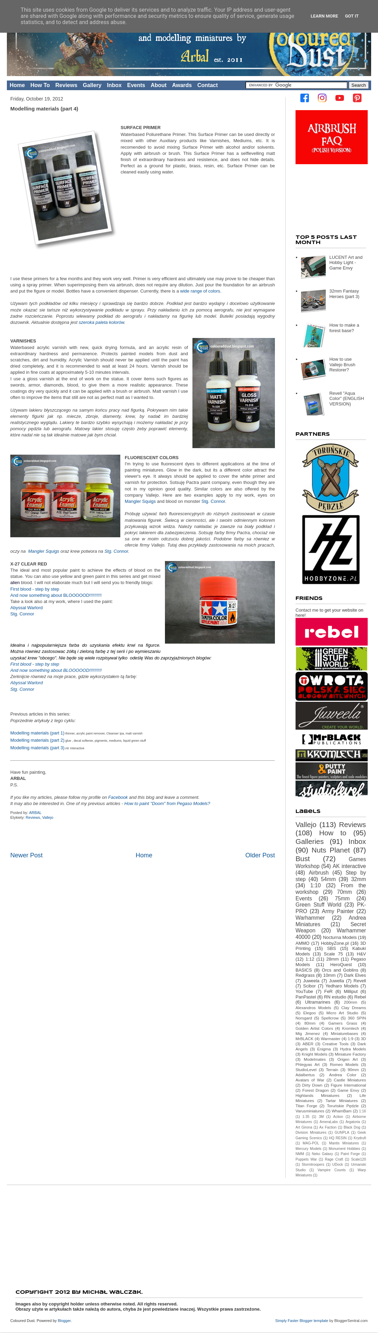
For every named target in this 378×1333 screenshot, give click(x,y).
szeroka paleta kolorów (101, 322)
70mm (344, 892)
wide (184, 291)
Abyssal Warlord (26, 607)
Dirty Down (312, 1085)
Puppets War (306, 1159)
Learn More (324, 16)
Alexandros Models (313, 1007)
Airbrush (319, 873)
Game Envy (348, 1090)
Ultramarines (318, 1002)
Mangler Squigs (140, 501)
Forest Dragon (315, 1090)
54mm (328, 879)
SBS (331, 948)
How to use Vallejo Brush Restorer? (342, 364)
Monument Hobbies (344, 1149)
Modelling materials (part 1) (37, 733)
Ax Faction (327, 1127)
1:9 (350, 1038)
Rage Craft (334, 1159)
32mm (358, 879)
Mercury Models (308, 1149)
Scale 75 (333, 953)
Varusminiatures (310, 1111)
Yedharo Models (341, 985)
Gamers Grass (342, 1023)
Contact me (307, 610)
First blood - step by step (34, 589)
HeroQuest (341, 964)
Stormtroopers (313, 1164)
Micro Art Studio (342, 1013)
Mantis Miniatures (344, 1143)
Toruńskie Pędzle (343, 1105)
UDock (337, 1164)
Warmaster (331, 1038)
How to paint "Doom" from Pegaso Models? (167, 803)
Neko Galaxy (322, 1154)
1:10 (315, 885)
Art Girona (304, 1127)
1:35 (305, 1117)
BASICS (304, 970)
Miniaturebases (344, 1033)
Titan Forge (306, 1105)
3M (321, 1117)
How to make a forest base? (344, 327)
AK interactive (349, 866)
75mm (342, 898)
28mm (332, 959)
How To (40, 85)
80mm (309, 1023)
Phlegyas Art (308, 1064)
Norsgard (304, 1018)
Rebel (360, 996)
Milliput (350, 991)
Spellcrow (330, 1018)
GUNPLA (342, 1132)
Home (17, 85)
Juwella (336, 980)
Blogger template (314, 1321)
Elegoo (309, 1013)
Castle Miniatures (350, 1080)
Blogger (64, 1321)
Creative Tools (335, 1043)
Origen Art (347, 1059)
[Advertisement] (189, 1235)
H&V (361, 953)
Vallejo (47, 817)
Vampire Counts (332, 1170)
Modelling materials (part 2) (37, 740)
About (158, 85)
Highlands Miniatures (318, 1095)
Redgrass (305, 975)
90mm (353, 1069)
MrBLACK (304, 1038)
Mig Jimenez (308, 1033)
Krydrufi (360, 1138)
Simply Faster (287, 1321)
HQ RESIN (337, 1138)
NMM (300, 1154)
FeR (328, 991)
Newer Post (26, 855)
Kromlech (350, 1028)
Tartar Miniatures (342, 1100)
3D (363, 1038)
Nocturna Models (340, 937)
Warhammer (310, 918)
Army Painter (338, 911)
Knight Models (314, 1054)
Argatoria (352, 1122)
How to (332, 833)
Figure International (348, 1085)
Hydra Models (353, 1049)
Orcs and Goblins (340, 970)
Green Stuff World (318, 905)
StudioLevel (306, 1069)
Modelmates (315, 1059)
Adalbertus (305, 1074)
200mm (350, 1002)
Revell (360, 980)
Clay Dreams (353, 1007)
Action (338, 1117)
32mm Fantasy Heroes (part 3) (344, 293)
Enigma (324, 1049)
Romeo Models (344, 1064)
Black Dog (352, 1127)
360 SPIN (357, 1018)
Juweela (311, 980)
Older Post (260, 855)
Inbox (114, 85)
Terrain (332, 1069)
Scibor (309, 985)
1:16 (362, 1111)
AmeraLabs (329, 1122)
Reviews (66, 85)
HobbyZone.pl (335, 943)
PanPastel (306, 996)
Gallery (92, 85)
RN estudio (335, 996)
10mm (329, 975)
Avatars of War (310, 1080)
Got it (352, 16)
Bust (303, 859)
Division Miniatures (311, 1132)
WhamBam (342, 1111)
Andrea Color (342, 1074)
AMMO (302, 943)
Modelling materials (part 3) (37, 747)
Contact (207, 85)
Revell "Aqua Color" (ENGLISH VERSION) (346, 398)
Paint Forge (350, 1154)
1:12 (309, 959)
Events (136, 85)
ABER (307, 1043)
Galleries (310, 841)
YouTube (304, 991)
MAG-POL (311, 1143)
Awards (182, 85)
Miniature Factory (350, 1054)
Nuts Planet (331, 850)
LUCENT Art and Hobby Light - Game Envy (346, 263)
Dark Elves (355, 975)
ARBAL (36, 813)
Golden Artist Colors (314, 1028)
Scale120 (358, 1159)
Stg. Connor (213, 501)
